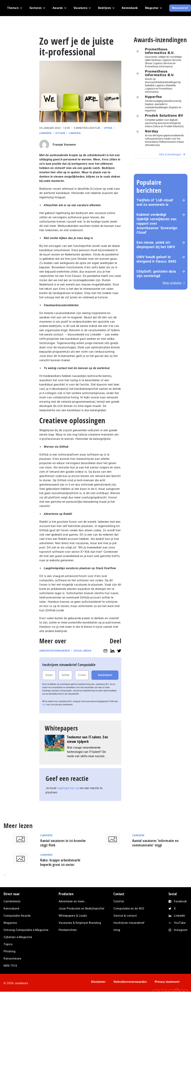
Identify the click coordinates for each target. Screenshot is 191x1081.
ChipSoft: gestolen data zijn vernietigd (156, 273)
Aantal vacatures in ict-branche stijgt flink (63, 843)
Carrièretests (12, 901)
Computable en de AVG (128, 908)
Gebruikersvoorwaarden (130, 981)
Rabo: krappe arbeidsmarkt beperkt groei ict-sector (60, 862)
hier (44, 704)
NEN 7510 (10, 965)
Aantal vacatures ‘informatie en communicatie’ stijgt (155, 843)
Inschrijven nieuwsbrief (129, 923)
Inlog (116, 930)
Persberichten (68, 930)
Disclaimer (98, 981)
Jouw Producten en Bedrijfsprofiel (81, 908)
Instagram (181, 930)
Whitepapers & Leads (73, 915)
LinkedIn (75, 133)
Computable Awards (17, 915)
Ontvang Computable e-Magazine (26, 930)
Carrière (45, 133)
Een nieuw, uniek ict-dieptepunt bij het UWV (156, 244)
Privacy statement (167, 981)
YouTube (180, 923)
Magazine (10, 923)
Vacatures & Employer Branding (80, 923)
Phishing (9, 951)
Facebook (180, 901)
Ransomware (12, 958)
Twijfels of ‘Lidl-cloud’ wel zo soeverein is (155, 202)
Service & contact (125, 915)
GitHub (60, 133)
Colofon (118, 901)
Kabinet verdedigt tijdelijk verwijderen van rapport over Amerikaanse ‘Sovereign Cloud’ (157, 223)
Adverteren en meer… (72, 901)
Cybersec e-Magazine (18, 937)
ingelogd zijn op (68, 788)
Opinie (108, 127)
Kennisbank (11, 908)
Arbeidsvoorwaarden (54, 650)
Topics (8, 944)
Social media (82, 650)
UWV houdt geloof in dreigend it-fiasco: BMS (156, 259)
